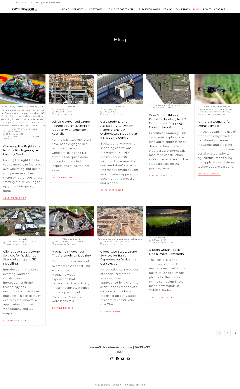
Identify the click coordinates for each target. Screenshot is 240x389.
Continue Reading (14, 197)
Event (226, 112)
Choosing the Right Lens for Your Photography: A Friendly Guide (21, 150)
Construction (109, 114)
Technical (7, 139)
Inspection (68, 114)
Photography (12, 136)
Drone (57, 114)
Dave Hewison (13, 131)
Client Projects (159, 242)
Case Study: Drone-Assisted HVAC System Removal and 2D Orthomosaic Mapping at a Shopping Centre (119, 129)
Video (225, 114)
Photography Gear (30, 136)
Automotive (60, 244)
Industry (202, 114)
